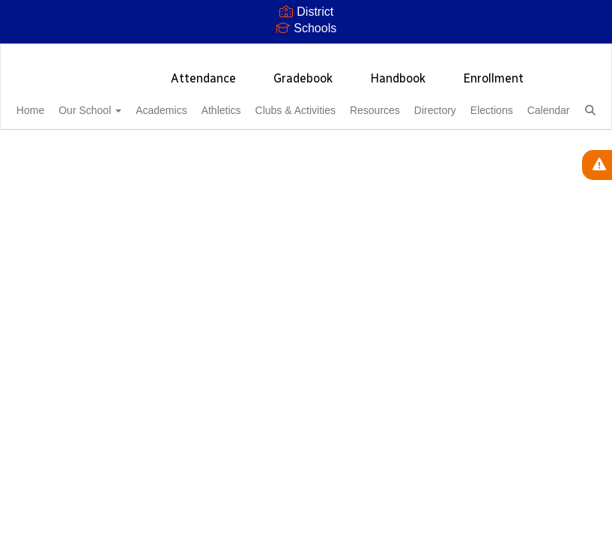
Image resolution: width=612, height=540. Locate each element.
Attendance (203, 71)
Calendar (121, 140)
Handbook (397, 71)
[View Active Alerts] (597, 165)
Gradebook (303, 71)
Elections (55, 140)
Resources (434, 103)
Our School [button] (116, 103)
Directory (503, 103)
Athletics (264, 103)
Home (48, 103)
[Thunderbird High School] (306, 53)
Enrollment (493, 71)
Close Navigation (239, 146)
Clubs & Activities (346, 103)
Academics (195, 103)
